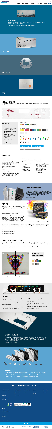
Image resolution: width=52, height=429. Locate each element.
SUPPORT (45, 3)
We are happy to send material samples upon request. (30, 149)
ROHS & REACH (38, 146)
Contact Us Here (11, 233)
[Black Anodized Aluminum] (33, 124)
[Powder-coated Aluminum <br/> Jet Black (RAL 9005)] (43, 130)
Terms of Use (46, 426)
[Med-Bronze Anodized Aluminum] (31, 124)
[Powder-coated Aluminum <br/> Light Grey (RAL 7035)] (21, 133)
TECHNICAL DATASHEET (26, 146)
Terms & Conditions (36, 427)
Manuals (34, 394)
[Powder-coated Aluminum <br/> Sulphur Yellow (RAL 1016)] (21, 130)
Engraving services (43, 306)
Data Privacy (46, 427)
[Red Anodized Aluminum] (23, 124)
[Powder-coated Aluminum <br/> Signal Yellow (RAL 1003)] (23, 130)
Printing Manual (12, 231)
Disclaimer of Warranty (36, 426)
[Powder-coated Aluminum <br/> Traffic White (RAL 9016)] (26, 133)
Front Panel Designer (31, 25)
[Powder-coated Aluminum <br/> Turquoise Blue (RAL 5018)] (35, 130)
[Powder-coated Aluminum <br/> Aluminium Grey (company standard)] (47, 130)
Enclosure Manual (34, 376)
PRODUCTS (18, 3)
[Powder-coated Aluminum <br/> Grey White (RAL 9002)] (23, 133)
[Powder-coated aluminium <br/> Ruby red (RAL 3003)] (31, 130)
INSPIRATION (33, 3)
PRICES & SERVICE (39, 3)
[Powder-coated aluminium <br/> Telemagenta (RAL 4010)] (26, 130)
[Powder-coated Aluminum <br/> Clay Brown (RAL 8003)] (40, 130)
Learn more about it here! (30, 197)
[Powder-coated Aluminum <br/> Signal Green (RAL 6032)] (38, 130)
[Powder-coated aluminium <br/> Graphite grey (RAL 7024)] (45, 130)
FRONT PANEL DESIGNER (25, 3)
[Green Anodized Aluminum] (28, 124)
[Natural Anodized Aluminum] (35, 124)
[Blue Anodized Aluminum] (26, 124)
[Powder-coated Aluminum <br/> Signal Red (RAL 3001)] (28, 130)
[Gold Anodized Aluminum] (21, 124)
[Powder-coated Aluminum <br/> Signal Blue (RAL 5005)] (33, 130)
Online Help (42, 172)
